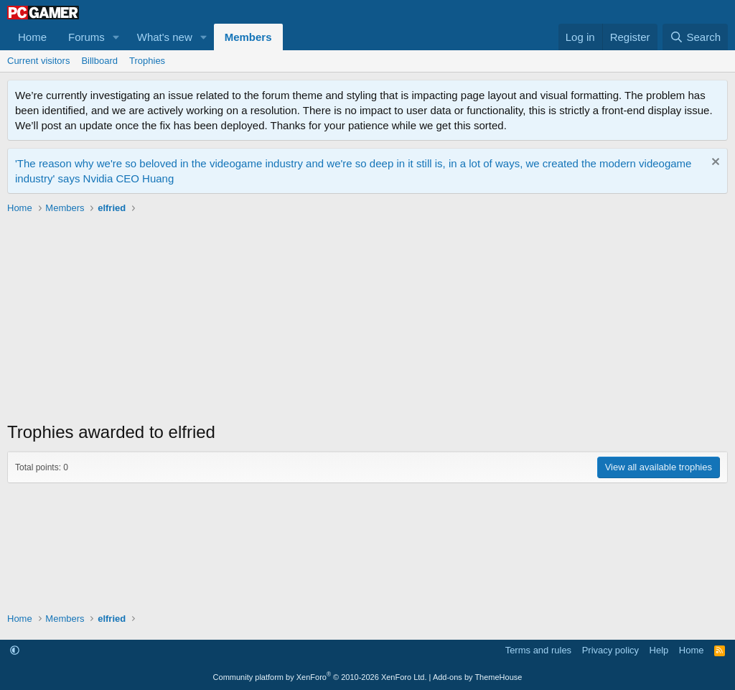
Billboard (99, 60)
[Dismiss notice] (714, 163)
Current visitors (38, 60)
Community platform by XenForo (320, 677)
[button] (116, 37)
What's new (164, 37)
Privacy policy (610, 650)
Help (659, 650)
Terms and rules (538, 650)
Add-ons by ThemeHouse (478, 677)
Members (248, 37)
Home (32, 37)
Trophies (147, 60)
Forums (86, 37)
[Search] (695, 37)
